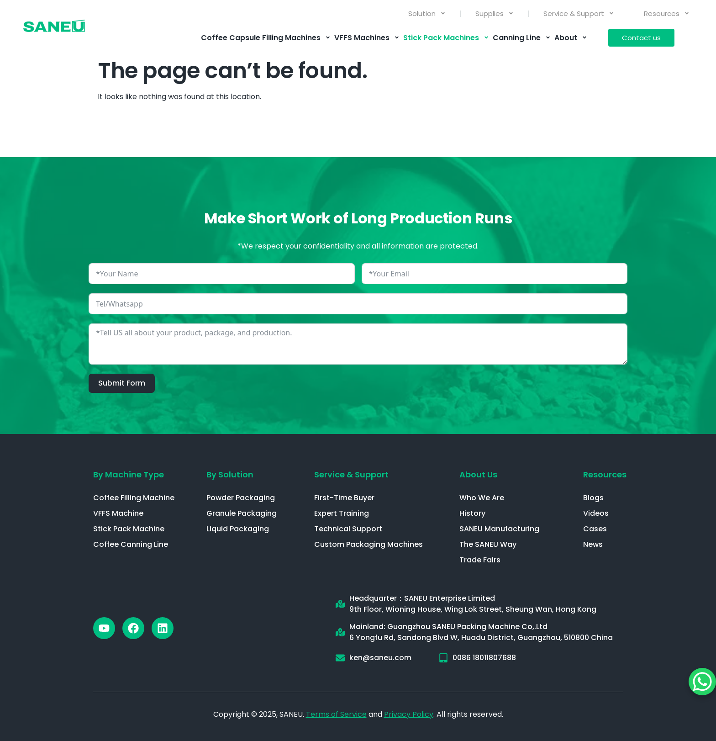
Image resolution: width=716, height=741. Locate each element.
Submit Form (121, 383)
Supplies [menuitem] (494, 13)
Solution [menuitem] (427, 13)
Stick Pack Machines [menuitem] (446, 37)
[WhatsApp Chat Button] (702, 681)
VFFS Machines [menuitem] (367, 37)
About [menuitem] (570, 37)
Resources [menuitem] (667, 13)
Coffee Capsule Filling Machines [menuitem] (266, 37)
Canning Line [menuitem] (522, 37)
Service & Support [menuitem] (578, 13)
